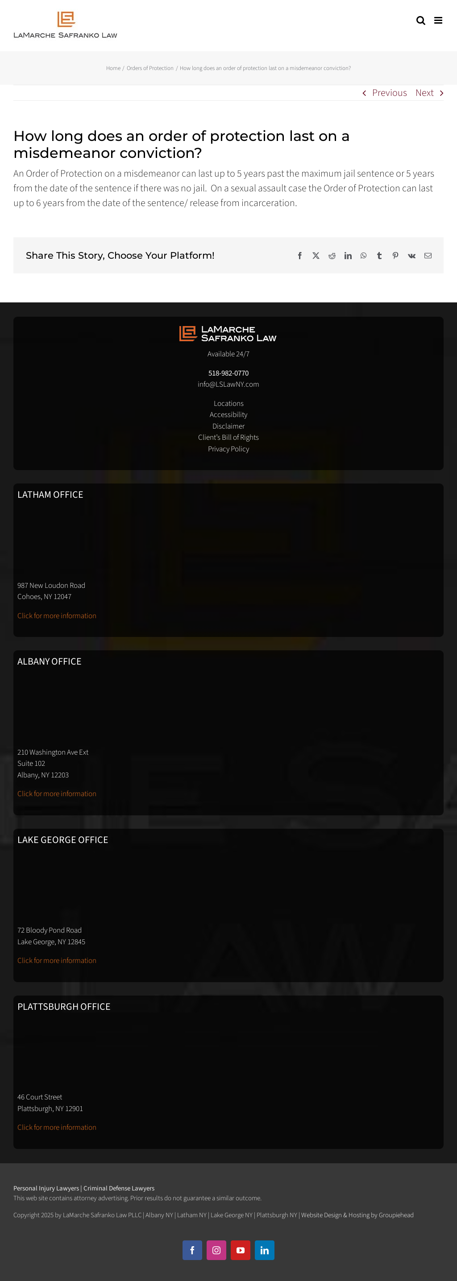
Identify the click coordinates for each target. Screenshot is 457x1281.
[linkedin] (264, 1250)
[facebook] (192, 1250)
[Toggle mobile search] (420, 20)
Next (424, 93)
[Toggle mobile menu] (439, 20)
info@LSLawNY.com (228, 384)
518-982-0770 (228, 373)
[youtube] (240, 1250)
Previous (389, 93)
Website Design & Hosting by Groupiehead (357, 1215)
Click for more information (56, 616)
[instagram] (216, 1250)
